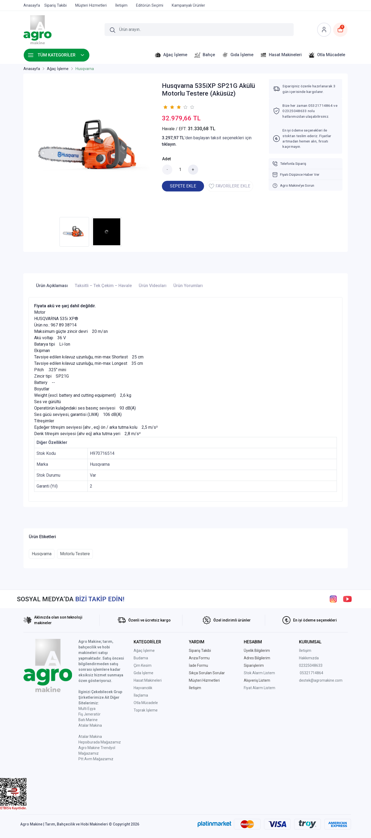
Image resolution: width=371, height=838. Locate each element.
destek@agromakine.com (320, 680)
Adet (166, 158)
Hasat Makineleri (148, 680)
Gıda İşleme (143, 673)
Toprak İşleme (146, 710)
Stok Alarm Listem (259, 673)
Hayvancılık (143, 688)
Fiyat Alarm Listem (259, 688)
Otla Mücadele (146, 703)
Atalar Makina (90, 725)
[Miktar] (180, 169)
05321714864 (311, 673)
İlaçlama (141, 695)
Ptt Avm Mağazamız (95, 759)
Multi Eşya (86, 708)
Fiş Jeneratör (89, 714)
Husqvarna (41, 553)
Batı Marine (88, 720)
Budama (141, 658)
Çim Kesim (142, 665)
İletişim (305, 650)
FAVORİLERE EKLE (229, 186)
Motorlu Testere (75, 553)
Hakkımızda (309, 658)
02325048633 (310, 665)
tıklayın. (169, 144)
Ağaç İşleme (144, 650)
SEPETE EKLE (183, 186)
